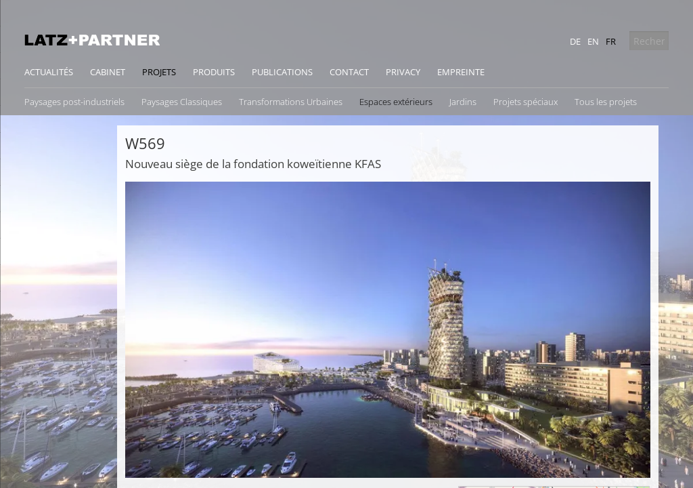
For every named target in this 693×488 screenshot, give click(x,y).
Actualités (48, 72)
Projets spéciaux (525, 102)
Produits (214, 72)
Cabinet (107, 72)
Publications (282, 72)
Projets (159, 72)
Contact (349, 72)
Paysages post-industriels (74, 102)
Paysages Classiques (181, 102)
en (593, 41)
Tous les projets (606, 102)
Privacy (403, 72)
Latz (92, 40)
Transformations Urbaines (290, 102)
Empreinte (461, 72)
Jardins (462, 102)
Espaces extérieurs (395, 102)
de (575, 41)
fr (611, 41)
